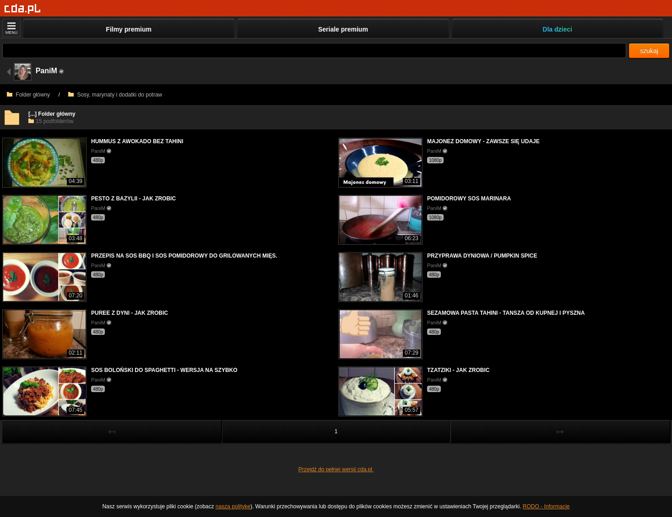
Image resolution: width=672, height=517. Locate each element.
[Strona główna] (23, 9)
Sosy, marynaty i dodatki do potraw (115, 95)
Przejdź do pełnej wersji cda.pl (336, 469)
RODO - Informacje (546, 506)
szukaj (649, 50)
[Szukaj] (314, 50)
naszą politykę (233, 506)
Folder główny (28, 95)
